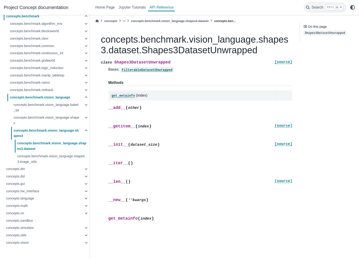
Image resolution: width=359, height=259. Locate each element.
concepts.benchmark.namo (30, 82)
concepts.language (20, 198)
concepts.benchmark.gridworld (32, 60)
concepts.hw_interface (22, 191)
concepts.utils (16, 235)
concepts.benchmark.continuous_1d (36, 53)
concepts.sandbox (19, 220)
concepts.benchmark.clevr (29, 38)
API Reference (161, 7)
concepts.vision (17, 242)
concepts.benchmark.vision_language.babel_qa (45, 107)
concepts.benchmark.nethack (31, 90)
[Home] (97, 21)
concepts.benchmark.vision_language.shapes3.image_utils (51, 159)
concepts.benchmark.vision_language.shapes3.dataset (51, 146)
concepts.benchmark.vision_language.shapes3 (46, 133)
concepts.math (17, 206)
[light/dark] (352, 7)
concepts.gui (15, 184)
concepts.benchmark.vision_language (40, 97)
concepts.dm (15, 169)
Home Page (105, 7)
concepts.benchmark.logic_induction (36, 68)
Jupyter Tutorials (132, 7)
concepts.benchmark (22, 16)
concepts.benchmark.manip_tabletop (37, 75)
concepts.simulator (20, 228)
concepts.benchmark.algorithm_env (36, 23)
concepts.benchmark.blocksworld (34, 31)
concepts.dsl (15, 176)
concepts (110, 21)
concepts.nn (15, 213)
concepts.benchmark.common (32, 46)
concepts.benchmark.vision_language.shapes (46, 120)
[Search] (325, 7)
